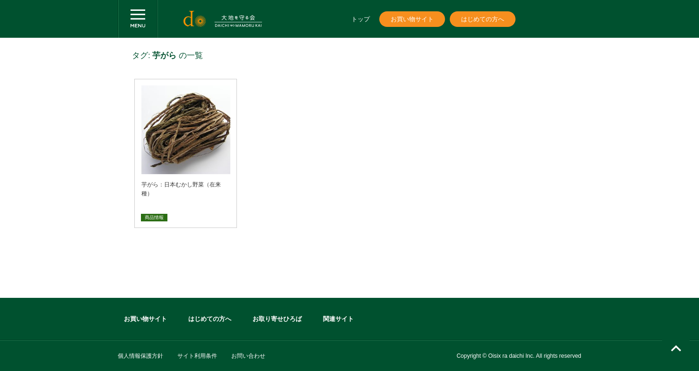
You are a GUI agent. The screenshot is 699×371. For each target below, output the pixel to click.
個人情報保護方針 (140, 356)
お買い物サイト (412, 19)
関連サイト (338, 318)
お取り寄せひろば (277, 318)
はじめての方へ (482, 19)
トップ (360, 19)
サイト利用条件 (197, 356)
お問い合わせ (248, 356)
